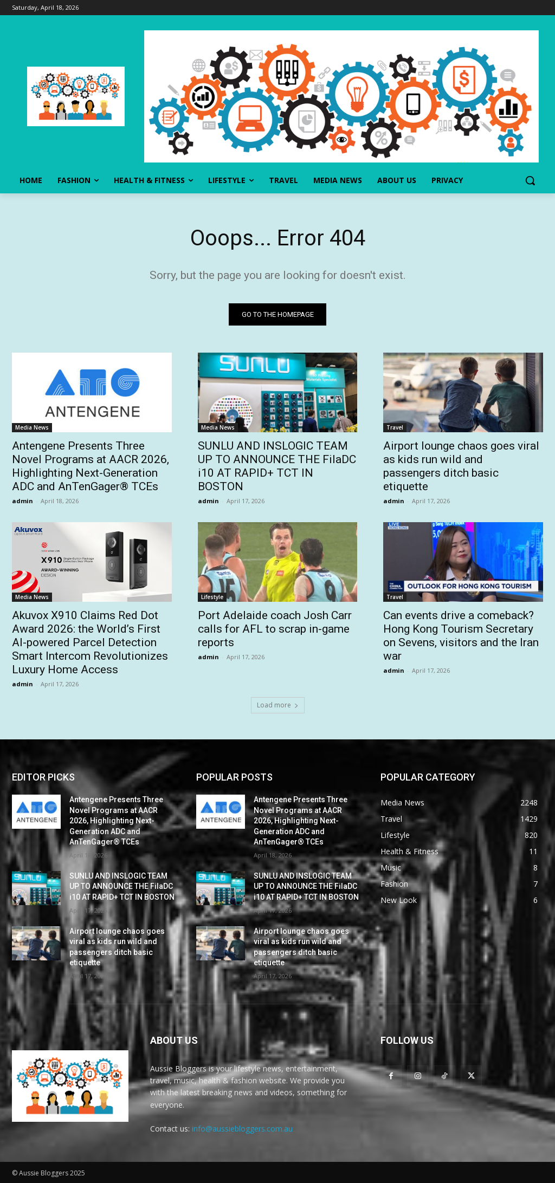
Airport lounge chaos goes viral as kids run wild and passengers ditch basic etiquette (461, 466)
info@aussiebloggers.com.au (242, 1128)
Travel (394, 428)
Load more (278, 705)
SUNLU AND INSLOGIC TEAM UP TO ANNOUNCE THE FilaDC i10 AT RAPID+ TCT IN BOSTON (277, 466)
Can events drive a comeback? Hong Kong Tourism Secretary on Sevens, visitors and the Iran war (461, 636)
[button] (530, 180)
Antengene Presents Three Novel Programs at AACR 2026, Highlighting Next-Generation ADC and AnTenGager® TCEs (90, 466)
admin (22, 501)
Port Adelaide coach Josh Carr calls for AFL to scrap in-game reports (275, 629)
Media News (32, 428)
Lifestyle (212, 597)
